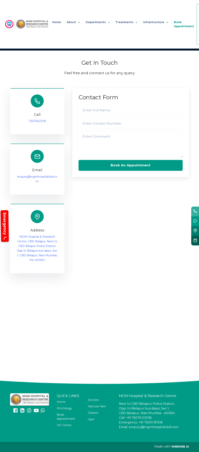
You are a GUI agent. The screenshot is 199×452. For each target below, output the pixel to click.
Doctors (93, 400)
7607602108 (37, 121)
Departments (96, 22)
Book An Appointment (130, 165)
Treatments (124, 22)
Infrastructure (154, 22)
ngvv (91, 419)
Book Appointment (184, 24)
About (72, 22)
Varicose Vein (97, 406)
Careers (93, 412)
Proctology (64, 408)
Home (56, 22)
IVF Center (64, 425)
